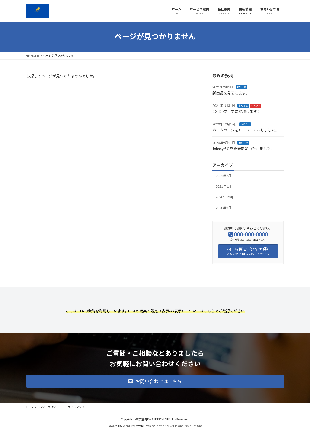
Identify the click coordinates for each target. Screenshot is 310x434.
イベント (255, 105)
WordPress (130, 426)
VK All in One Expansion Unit (184, 426)
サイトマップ (76, 407)
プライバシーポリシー (45, 407)
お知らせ (241, 87)
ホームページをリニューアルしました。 (245, 130)
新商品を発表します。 (230, 93)
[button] (155, 381)
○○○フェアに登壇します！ (236, 111)
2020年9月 (223, 208)
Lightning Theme (153, 426)
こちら (209, 311)
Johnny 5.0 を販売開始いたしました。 (243, 148)
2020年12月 (224, 197)
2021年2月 (223, 176)
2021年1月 (223, 186)
